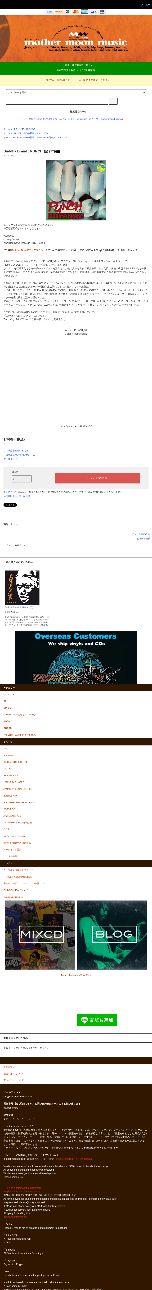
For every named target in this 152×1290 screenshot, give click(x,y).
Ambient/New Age (12, 816)
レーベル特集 (10, 856)
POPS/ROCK (9, 809)
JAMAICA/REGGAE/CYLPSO (17, 789)
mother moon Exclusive (112, 119)
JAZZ (6, 749)
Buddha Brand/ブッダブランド (28, 250)
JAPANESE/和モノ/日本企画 (43, 119)
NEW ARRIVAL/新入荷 (56, 80)
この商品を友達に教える (15, 450)
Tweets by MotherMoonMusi (76, 975)
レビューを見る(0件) (139, 534)
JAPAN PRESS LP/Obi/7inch (73, 119)
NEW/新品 (29, 133)
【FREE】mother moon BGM (17, 877)
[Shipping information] (15, 1217)
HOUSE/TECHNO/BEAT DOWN (19, 802)
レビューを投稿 (142, 538)
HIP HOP (30, 129)
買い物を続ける (11, 459)
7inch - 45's (42, 133)
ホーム (6, 129)
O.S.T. (6, 829)
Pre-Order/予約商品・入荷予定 (91, 80)
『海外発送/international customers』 (23, 1188)
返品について (10, 492)
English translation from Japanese (21, 1191)
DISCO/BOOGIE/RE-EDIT (16, 762)
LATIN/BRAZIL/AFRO (13, 782)
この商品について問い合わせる (19, 455)
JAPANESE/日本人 (46, 137)
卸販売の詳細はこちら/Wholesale (74, 1158)
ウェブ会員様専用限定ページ (18, 870)
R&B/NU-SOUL (10, 775)
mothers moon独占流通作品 (17, 843)
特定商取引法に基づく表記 (16, 496)
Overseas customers (13, 897)
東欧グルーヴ (10, 796)
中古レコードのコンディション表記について (25, 883)
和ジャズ (93, 119)
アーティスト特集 (12, 849)
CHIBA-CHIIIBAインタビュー (17, 890)
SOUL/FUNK (9, 755)
